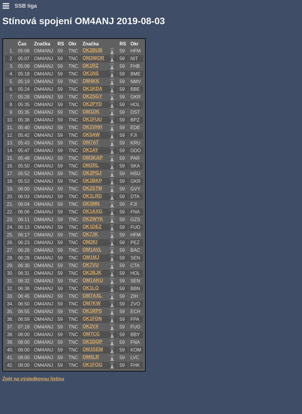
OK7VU (91, 264)
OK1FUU (92, 119)
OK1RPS (92, 310)
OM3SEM (93, 349)
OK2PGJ (92, 172)
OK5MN (91, 203)
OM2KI (90, 241)
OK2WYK (93, 218)
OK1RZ (91, 65)
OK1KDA (93, 88)
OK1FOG (93, 364)
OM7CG (91, 333)
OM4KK (91, 80)
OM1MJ (91, 257)
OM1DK (91, 111)
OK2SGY (92, 96)
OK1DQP (93, 341)
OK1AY (91, 149)
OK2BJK (92, 272)
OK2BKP (92, 180)
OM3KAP (93, 157)
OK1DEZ (92, 226)
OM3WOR (93, 57)
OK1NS (91, 73)
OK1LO (91, 287)
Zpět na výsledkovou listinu (33, 378)
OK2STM (92, 188)
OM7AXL (92, 295)
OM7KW (92, 303)
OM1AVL (92, 249)
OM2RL (91, 165)
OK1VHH (92, 126)
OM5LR (91, 356)
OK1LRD (92, 195)
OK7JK (90, 234)
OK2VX (91, 326)
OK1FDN (92, 318)
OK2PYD (92, 103)
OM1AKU (93, 280)
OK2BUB (93, 50)
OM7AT (91, 142)
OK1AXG (93, 211)
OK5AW (91, 134)
